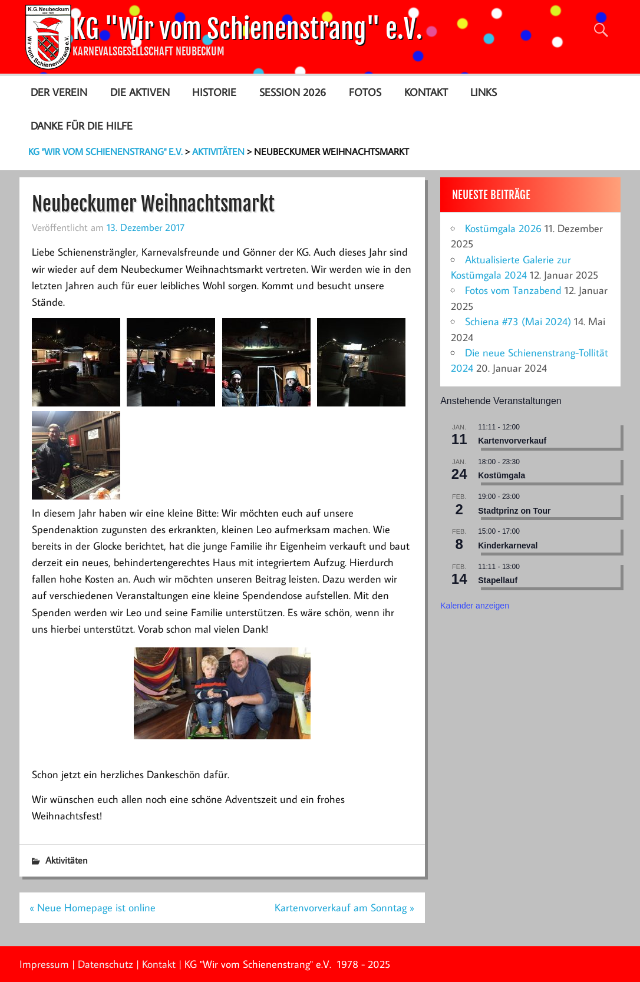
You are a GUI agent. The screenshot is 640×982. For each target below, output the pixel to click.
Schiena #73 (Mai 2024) (518, 321)
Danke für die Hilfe (82, 126)
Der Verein (59, 92)
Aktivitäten (66, 860)
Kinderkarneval (507, 545)
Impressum (44, 964)
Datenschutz (105, 964)
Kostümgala (501, 475)
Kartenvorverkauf (512, 440)
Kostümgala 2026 (503, 228)
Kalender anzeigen (474, 605)
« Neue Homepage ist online (92, 907)
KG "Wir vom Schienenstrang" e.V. (247, 29)
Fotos (365, 92)
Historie (214, 92)
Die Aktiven (140, 92)
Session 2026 (292, 92)
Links (483, 92)
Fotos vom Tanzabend (513, 290)
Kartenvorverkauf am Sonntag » (344, 907)
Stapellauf (497, 580)
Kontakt (426, 92)
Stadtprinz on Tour (514, 510)
